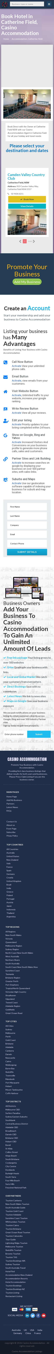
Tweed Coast (11, 1002)
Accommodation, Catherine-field (27, 39)
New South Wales (13, 935)
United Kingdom (13, 881)
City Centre (10, 1166)
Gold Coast (10, 1040)
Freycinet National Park (15, 1187)
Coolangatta (11, 1163)
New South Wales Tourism (17, 1204)
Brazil (8, 884)
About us (10, 825)
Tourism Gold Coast (14, 1211)
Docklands (10, 1170)
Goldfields (10, 1009)
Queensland (11, 942)
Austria (9, 902)
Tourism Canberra (13, 1200)
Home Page (11, 796)
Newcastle (10, 1058)
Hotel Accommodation (15, 1282)
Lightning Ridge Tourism (16, 1243)
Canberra (9, 1051)
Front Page (11, 828)
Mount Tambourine (14, 1090)
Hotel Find (10, 1271)
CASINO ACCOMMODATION (27, 759)
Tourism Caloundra (13, 1236)
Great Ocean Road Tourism (17, 1232)
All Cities (9, 1026)
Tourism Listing (12, 1292)
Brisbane (9, 1043)
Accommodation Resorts (16, 1278)
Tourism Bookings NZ (15, 1289)
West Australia (12, 956)
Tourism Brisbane (13, 1229)
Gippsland (10, 999)
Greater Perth (11, 981)
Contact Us (11, 821)
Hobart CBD (10, 1141)
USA (32, 1330)
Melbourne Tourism (14, 1246)
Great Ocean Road (13, 1013)
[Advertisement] (27, 66)
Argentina (11, 916)
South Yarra (10, 1177)
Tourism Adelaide (13, 1214)
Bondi (8, 1145)
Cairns (8, 1061)
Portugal (10, 899)
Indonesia (10, 909)
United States (12, 856)
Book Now (27, 199)
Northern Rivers (12, 960)
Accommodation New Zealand (18, 1275)
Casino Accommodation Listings (27, 1351)
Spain (8, 870)
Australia (10, 853)
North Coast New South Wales (19, 953)
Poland (9, 895)
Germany (10, 874)
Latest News (12, 807)
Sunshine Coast (12, 970)
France (9, 867)
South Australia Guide (15, 1207)
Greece (9, 892)
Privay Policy (12, 835)
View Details (27, 206)
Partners (10, 803)
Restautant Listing (13, 1296)
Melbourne (10, 1033)
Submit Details (27, 552)
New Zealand (12, 860)
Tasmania (9, 974)
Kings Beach (11, 1155)
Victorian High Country (15, 992)
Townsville (10, 1075)
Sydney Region (12, 949)
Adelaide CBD (11, 1127)
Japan (9, 906)
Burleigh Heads (12, 1173)
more (31, 241)
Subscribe (10, 832)
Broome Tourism (12, 1253)
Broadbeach (10, 1131)
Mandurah (10, 1079)
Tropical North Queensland (17, 988)
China (28, 1333)
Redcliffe (9, 1072)
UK (25, 1330)
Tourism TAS (11, 1257)
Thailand (10, 913)
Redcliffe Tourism (13, 1250)
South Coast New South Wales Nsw (21, 967)
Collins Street (11, 1152)
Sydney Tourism (12, 1264)
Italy (8, 863)
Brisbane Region (12, 977)
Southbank (10, 1120)
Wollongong (10, 1065)
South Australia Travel (15, 1268)
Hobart (8, 1086)
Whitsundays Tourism (15, 1222)
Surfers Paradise (12, 1113)
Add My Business (27, 282)
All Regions (10, 931)
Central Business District (16, 1124)
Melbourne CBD (12, 1109)
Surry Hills (9, 1184)
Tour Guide (10, 1239)
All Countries (12, 849)
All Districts (10, 1106)
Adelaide (9, 1047)
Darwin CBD (10, 1134)
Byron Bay (10, 1068)
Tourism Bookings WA (15, 1261)
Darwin (8, 1054)
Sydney (8, 1029)
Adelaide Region (12, 1006)
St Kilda (8, 1148)
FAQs (9, 811)
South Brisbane (12, 1159)
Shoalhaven (10, 995)
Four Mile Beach (12, 1180)
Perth (8, 1036)
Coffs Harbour (11, 1093)
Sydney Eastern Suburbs (16, 1116)
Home (6, 39)
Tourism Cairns (12, 1225)
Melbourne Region (13, 946)
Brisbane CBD (11, 1138)
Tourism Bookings (13, 1285)
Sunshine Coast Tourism (16, 1218)
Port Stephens (12, 985)
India (8, 888)
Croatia (9, 877)
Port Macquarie (12, 1082)
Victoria (9, 938)
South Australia (12, 963)
